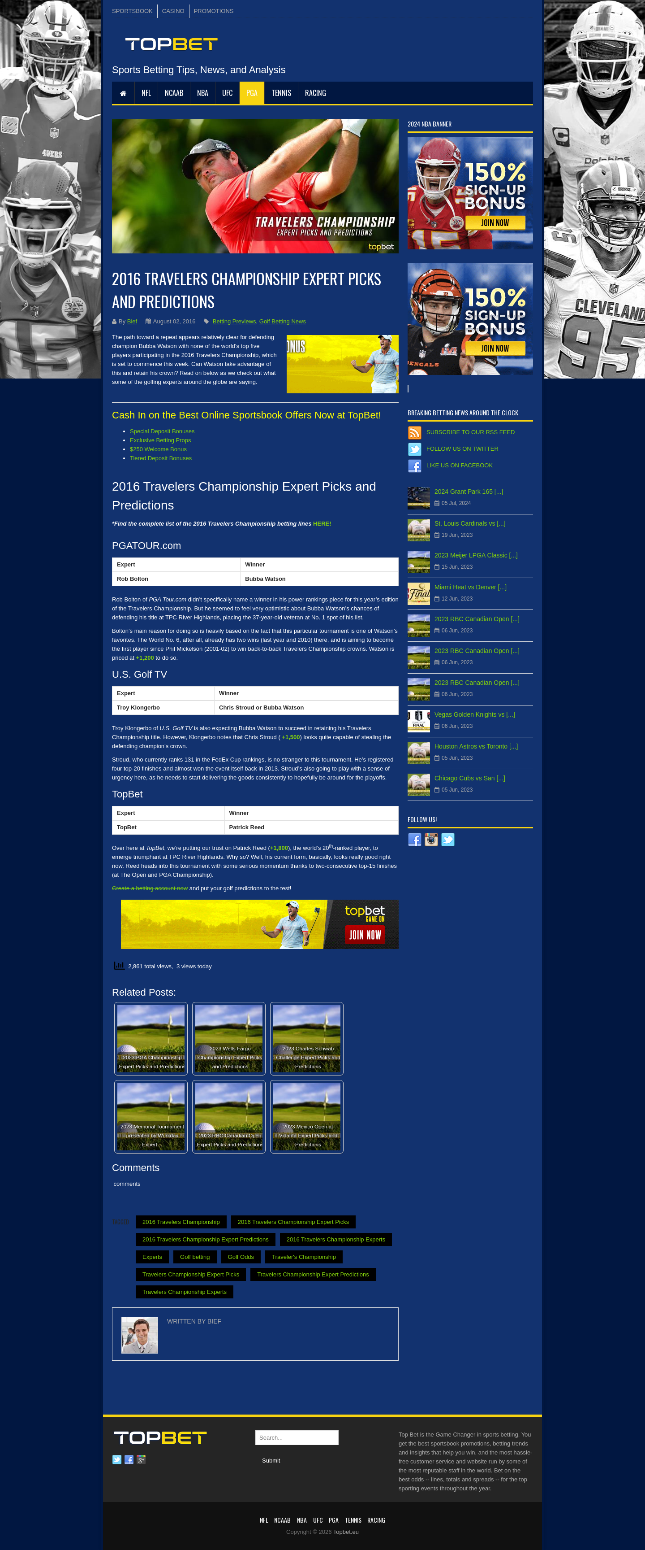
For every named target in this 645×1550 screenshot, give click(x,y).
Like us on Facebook (459, 465)
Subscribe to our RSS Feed (470, 432)
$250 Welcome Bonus (158, 449)
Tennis (281, 92)
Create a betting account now (150, 888)
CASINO (173, 11)
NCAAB (174, 92)
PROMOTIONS (214, 11)
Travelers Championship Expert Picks (190, 1274)
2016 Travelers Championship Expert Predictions (205, 1239)
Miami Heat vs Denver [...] (470, 587)
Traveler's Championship (304, 1257)
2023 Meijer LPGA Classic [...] (476, 555)
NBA (202, 92)
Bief (132, 321)
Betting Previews (234, 321)
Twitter (117, 1460)
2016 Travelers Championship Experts (336, 1239)
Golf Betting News (282, 321)
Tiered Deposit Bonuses (161, 458)
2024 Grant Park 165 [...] (468, 491)
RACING (315, 92)
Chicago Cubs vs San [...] (469, 778)
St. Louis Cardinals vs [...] (470, 523)
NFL (146, 92)
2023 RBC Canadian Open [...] (477, 619)
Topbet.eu (346, 1531)
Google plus (141, 1460)
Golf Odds (241, 1257)
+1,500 (291, 737)
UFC (227, 92)
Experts (152, 1257)
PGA (252, 92)
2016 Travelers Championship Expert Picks (293, 1222)
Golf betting (195, 1257)
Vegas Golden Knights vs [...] (474, 714)
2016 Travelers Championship (181, 1222)
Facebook (129, 1460)
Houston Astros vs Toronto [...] (476, 746)
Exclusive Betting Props (160, 440)
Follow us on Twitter (462, 448)
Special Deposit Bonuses (162, 431)
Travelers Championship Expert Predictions (313, 1274)
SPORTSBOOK (132, 11)
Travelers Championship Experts (184, 1292)
